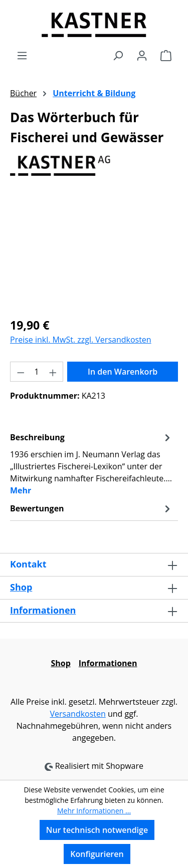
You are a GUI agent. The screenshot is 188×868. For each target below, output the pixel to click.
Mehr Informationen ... (94, 810)
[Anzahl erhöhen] (53, 372)
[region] (94, 252)
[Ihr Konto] (142, 55)
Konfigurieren (96, 853)
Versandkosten (77, 713)
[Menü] (22, 55)
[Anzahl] (37, 372)
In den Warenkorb (122, 371)
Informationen (43, 610)
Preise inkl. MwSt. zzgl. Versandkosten (80, 339)
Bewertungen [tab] (91, 508)
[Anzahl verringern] (20, 372)
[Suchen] (118, 55)
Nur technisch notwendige (97, 829)
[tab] (91, 463)
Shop (21, 587)
